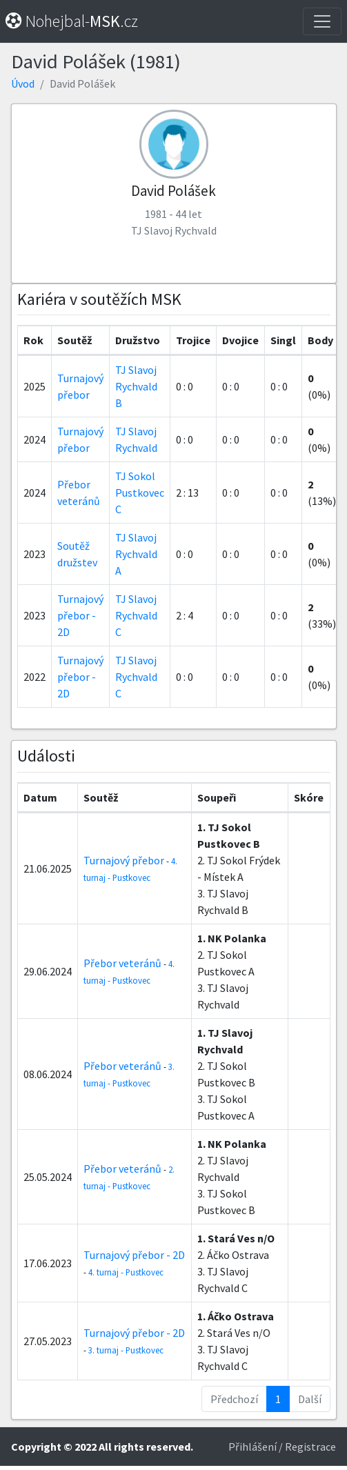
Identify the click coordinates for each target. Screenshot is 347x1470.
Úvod (22, 83)
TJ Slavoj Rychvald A (136, 553)
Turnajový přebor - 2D (80, 615)
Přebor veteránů (122, 963)
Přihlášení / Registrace (282, 1446)
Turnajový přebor (123, 860)
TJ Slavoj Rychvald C (136, 615)
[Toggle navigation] (322, 21)
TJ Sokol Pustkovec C (139, 492)
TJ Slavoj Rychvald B (136, 386)
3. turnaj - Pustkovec (125, 1349)
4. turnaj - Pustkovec (125, 1272)
